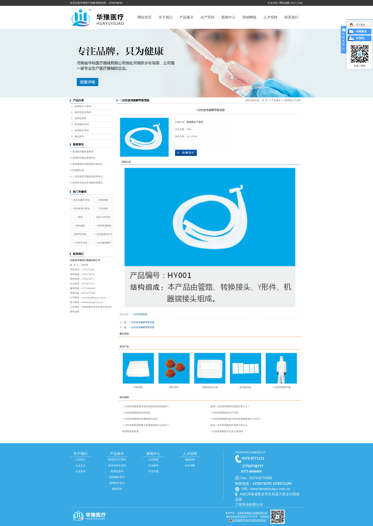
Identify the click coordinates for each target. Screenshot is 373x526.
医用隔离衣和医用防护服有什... (88, 164)
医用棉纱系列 (82, 124)
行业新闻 (153, 465)
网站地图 (284, 2)
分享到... (361, 38)
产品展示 (186, 17)
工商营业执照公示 (249, 505)
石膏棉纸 (138, 387)
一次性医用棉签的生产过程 (224, 412)
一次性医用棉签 (103, 225)
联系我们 (291, 17)
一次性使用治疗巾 (103, 234)
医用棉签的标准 (130, 431)
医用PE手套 (80, 234)
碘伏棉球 (174, 387)
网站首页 (145, 17)
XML (300, 2)
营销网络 (249, 17)
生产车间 (207, 17)
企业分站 (273, 2)
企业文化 (80, 465)
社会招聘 (190, 465)
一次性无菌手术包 (80, 200)
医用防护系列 (82, 130)
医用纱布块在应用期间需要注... (88, 182)
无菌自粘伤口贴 (210, 387)
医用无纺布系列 (83, 112)
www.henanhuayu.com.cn (94, 297)
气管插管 (103, 208)
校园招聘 (190, 459)
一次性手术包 (80, 242)
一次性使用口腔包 (80, 208)
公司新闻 (153, 459)
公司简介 (80, 459)
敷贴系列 (79, 136)
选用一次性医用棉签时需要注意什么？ (230, 406)
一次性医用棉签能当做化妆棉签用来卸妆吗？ (145, 406)
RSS (293, 2)
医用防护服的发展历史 (84, 157)
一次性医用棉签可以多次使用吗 (226, 431)
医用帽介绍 (78, 170)
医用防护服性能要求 (82, 151)
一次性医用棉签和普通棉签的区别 (139, 419)
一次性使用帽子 (103, 242)
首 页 (264, 100)
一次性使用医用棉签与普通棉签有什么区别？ (145, 425)
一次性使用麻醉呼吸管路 (141, 322)
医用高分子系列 (83, 106)
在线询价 (186, 153)
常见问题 (153, 471)
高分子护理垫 (103, 217)
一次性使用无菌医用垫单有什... (88, 176)
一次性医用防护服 (281, 387)
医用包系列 (80, 118)
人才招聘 (270, 17)
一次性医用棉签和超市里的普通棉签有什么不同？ (235, 419)
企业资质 (80, 471)
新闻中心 (228, 17)
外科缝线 (80, 225)
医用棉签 (103, 200)
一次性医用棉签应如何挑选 (136, 412)
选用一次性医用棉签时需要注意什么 (229, 425)
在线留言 (361, 31)
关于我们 (166, 17)
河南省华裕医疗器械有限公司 (250, 452)
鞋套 (80, 217)
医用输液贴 (245, 387)
